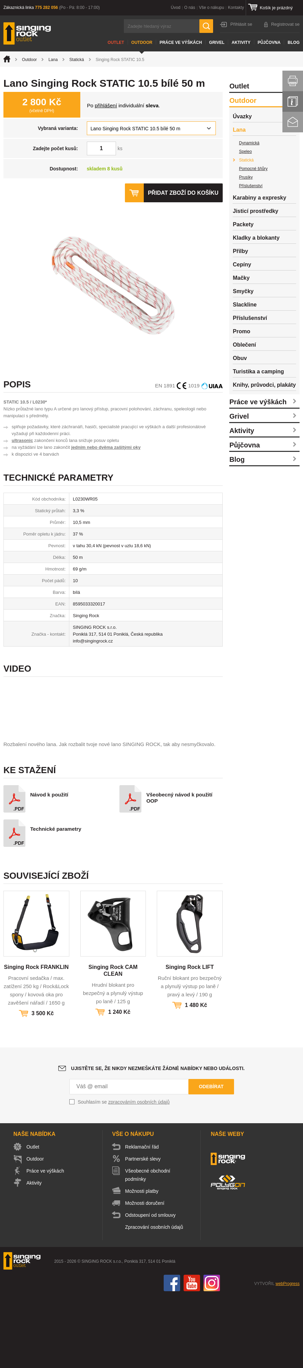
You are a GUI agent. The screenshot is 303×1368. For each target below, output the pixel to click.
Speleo (245, 151)
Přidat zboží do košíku (183, 193)
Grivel (216, 42)
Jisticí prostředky (255, 211)
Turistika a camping (258, 371)
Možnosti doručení (144, 1274)
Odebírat (211, 1158)
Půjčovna (269, 42)
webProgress (288, 1355)
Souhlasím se (124, 1173)
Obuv (240, 358)
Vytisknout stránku (292, 81)
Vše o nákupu (211, 7)
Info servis (292, 101)
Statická (76, 59)
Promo (241, 331)
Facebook (172, 1354)
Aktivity (241, 42)
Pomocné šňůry (253, 168)
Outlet (116, 42)
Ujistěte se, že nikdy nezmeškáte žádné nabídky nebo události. (158, 1140)
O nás (189, 7)
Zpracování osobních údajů (154, 1298)
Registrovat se (285, 24)
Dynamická (249, 143)
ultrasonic (22, 440)
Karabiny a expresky (259, 198)
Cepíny (242, 264)
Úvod (175, 7)
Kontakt (292, 122)
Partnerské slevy (143, 1230)
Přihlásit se (241, 24)
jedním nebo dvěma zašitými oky (105, 447)
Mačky (241, 278)
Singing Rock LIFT (190, 1039)
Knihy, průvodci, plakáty (264, 385)
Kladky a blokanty (256, 238)
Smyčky (243, 291)
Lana (53, 59)
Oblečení (244, 345)
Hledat (206, 26)
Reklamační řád (142, 1218)
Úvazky (242, 116)
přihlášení (106, 105)
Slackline (244, 305)
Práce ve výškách (181, 42)
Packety (243, 224)
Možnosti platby (142, 1262)
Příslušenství (251, 185)
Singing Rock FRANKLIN (36, 1039)
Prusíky (246, 177)
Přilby (240, 251)
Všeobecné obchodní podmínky (148, 1246)
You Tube (192, 1354)
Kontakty (236, 7)
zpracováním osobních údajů (139, 1173)
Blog (294, 42)
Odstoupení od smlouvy (150, 1286)
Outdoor (141, 42)
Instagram (211, 1354)
